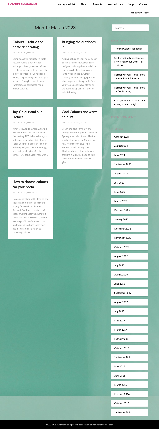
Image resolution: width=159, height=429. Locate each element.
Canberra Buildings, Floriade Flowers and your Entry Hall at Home (129, 61)
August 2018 (121, 274)
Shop (131, 4)
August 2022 (121, 256)
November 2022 (122, 237)
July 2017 (119, 311)
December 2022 (122, 228)
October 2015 (121, 403)
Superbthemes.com (103, 424)
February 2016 (122, 394)
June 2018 (119, 283)
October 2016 (121, 348)
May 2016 (119, 366)
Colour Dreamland (22, 4)
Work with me (115, 4)
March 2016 (120, 384)
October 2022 (121, 247)
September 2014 (122, 412)
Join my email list (66, 4)
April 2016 (119, 375)
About (84, 4)
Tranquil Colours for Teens (128, 48)
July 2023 (119, 182)
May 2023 (119, 191)
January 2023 (121, 219)
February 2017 (122, 338)
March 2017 (120, 329)
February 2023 (122, 210)
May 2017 (119, 320)
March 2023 (120, 201)
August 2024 (121, 145)
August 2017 (121, 302)
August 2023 (121, 173)
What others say (140, 12)
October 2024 (121, 136)
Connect (144, 4)
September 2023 (122, 164)
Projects (97, 4)
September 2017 (122, 292)
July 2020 (119, 265)
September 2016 (122, 357)
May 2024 (119, 155)
